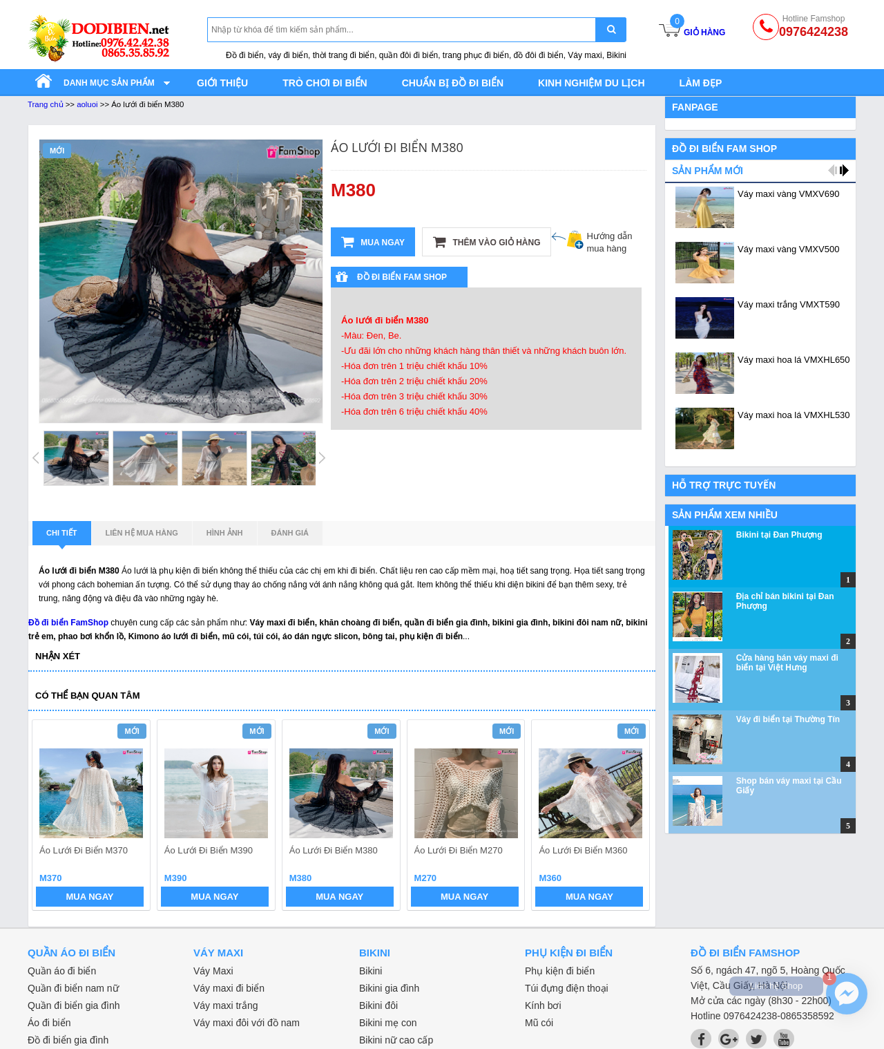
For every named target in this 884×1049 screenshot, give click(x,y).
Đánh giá (290, 533)
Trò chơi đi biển (324, 82)
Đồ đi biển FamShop (68, 622)
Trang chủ (46, 104)
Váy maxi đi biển (229, 988)
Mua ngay (373, 242)
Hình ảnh (224, 533)
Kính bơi (543, 1005)
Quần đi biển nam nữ (73, 988)
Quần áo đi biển (62, 970)
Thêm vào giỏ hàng (486, 242)
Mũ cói (539, 1022)
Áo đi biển (49, 1022)
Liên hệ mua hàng (142, 533)
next (633, 816)
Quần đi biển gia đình (74, 1005)
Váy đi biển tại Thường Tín (788, 719)
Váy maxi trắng (225, 1005)
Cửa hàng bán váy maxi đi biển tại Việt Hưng (787, 662)
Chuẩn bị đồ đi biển (452, 82)
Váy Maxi (213, 970)
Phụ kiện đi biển (560, 970)
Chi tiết (61, 537)
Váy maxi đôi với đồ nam (246, 1022)
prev (51, 816)
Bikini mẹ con (387, 1022)
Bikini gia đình (389, 988)
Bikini (370, 970)
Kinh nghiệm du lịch (591, 82)
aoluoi (87, 104)
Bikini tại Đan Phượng (779, 535)
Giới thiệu (222, 82)
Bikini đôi (378, 1005)
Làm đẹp (701, 82)
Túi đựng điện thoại (566, 988)
